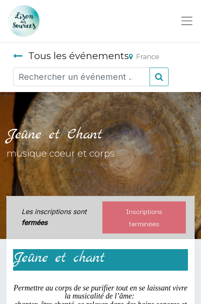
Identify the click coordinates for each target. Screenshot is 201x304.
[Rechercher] (159, 77)
